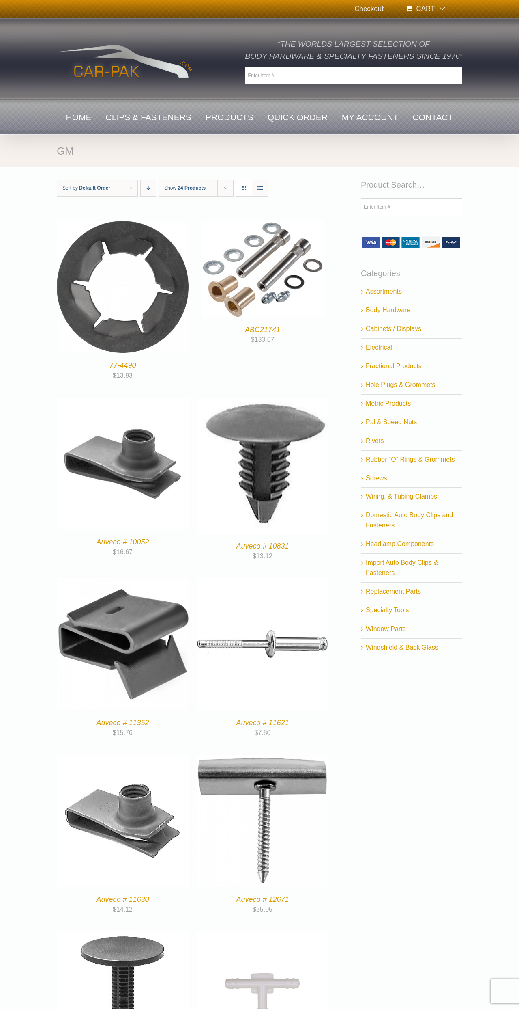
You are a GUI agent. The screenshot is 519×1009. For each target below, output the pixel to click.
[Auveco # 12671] (262, 759)
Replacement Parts (393, 591)
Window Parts (386, 628)
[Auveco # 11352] (123, 582)
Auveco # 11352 (122, 723)
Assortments (384, 291)
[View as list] (260, 188)
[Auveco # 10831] (262, 402)
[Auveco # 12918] (262, 936)
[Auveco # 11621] (262, 582)
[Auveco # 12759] (123, 936)
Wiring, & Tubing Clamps (401, 496)
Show (185, 188)
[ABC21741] (263, 225)
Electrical (379, 347)
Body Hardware (388, 310)
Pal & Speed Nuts (391, 422)
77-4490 (122, 365)
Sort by (86, 188)
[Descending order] (148, 188)
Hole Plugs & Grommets (400, 384)
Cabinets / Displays (393, 328)
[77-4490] (123, 225)
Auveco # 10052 (122, 542)
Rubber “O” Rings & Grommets (410, 459)
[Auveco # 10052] (123, 402)
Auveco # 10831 (262, 546)
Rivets (375, 440)
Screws (376, 478)
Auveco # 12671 (262, 899)
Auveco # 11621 (262, 723)
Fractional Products (394, 366)
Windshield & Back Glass (402, 647)
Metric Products (388, 403)
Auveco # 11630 (122, 899)
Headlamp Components (400, 543)
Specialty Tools (387, 610)
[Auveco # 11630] (123, 759)
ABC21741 (262, 330)
